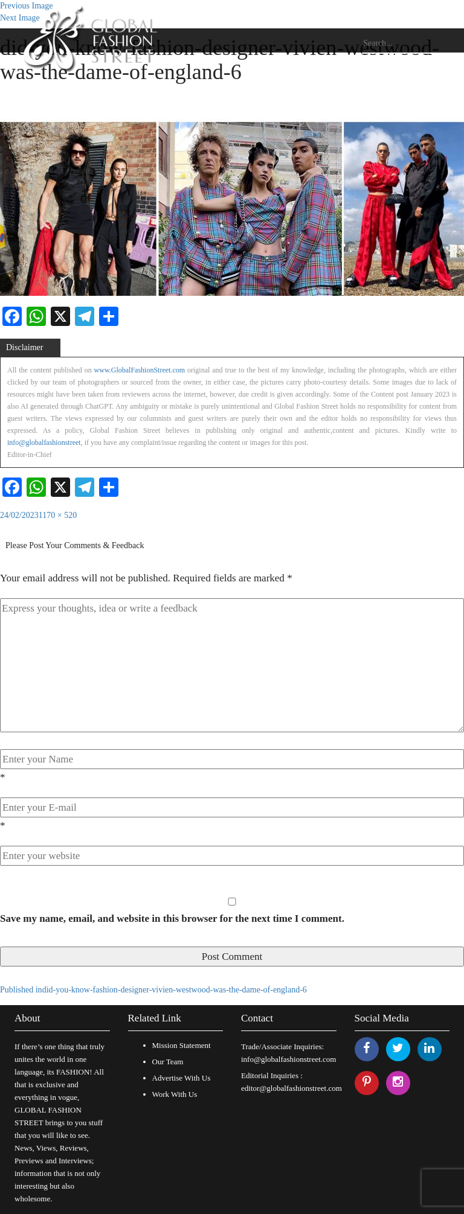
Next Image (20, 17)
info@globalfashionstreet (44, 442)
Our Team (168, 1061)
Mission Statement (181, 1045)
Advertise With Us (181, 1077)
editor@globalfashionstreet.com (291, 1088)
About (27, 1018)
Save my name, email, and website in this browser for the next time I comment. (172, 918)
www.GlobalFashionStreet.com (139, 370)
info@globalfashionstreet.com (288, 1059)
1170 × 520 (58, 515)
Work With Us (175, 1094)
